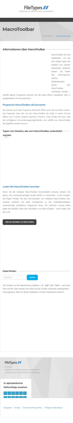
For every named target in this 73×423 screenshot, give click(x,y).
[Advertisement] (26, 72)
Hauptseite (48, 36)
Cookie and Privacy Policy (32, 408)
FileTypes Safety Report (54, 408)
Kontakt (17, 408)
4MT (6, 137)
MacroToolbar (63, 36)
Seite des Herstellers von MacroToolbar (19, 222)
